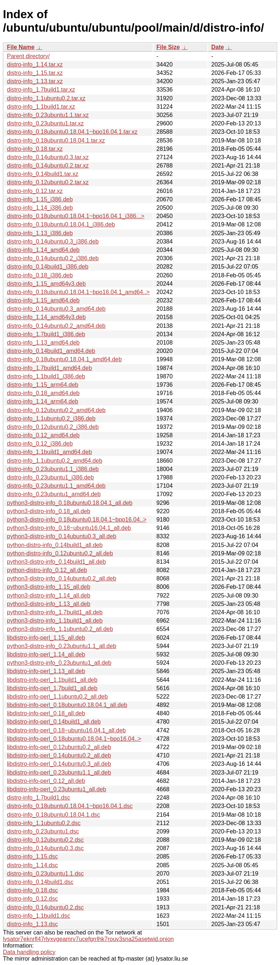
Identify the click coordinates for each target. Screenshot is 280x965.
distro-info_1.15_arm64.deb (42, 385)
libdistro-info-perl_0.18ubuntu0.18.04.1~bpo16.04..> (74, 739)
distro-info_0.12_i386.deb (40, 444)
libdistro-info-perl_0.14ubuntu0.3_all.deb (59, 764)
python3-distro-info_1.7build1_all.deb (54, 612)
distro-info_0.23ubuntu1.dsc (43, 831)
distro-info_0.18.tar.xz (35, 149)
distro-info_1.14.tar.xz (35, 64)
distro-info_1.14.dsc (32, 865)
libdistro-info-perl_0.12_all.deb (46, 781)
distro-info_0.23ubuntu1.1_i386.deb (53, 469)
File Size (168, 47)
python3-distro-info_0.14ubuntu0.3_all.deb (61, 536)
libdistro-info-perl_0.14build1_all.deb (54, 722)
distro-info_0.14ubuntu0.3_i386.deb (53, 241)
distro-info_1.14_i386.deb (40, 208)
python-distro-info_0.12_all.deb (47, 570)
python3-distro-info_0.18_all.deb (48, 511)
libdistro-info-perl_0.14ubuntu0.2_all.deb (59, 755)
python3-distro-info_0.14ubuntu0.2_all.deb (61, 578)
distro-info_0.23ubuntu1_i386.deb (50, 477)
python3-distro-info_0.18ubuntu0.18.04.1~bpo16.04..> (77, 519)
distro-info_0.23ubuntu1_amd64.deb (54, 494)
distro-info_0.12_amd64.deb (43, 435)
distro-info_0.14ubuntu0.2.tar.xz (48, 165)
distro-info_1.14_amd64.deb (43, 250)
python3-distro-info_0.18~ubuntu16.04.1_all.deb (69, 528)
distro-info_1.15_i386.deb (40, 199)
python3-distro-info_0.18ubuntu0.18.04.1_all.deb (69, 503)
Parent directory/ (28, 56)
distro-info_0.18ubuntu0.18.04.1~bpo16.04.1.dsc (70, 806)
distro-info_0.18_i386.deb (40, 275)
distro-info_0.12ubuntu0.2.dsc (45, 840)
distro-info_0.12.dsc (32, 899)
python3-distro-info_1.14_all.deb (48, 595)
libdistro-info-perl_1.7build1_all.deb (52, 688)
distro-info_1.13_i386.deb (40, 233)
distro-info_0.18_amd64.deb (43, 393)
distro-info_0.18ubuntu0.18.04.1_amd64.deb (64, 359)
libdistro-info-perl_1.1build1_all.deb (52, 680)
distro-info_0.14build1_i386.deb (47, 267)
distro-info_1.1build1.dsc (38, 916)
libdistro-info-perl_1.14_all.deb (46, 654)
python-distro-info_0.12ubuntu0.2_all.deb (60, 553)
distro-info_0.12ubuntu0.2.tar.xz (48, 182)
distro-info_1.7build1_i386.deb (46, 334)
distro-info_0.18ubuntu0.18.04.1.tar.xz (56, 140)
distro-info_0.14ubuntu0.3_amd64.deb (56, 309)
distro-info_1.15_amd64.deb (43, 300)
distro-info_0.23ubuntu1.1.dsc (45, 873)
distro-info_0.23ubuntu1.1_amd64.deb (56, 486)
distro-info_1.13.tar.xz (35, 81)
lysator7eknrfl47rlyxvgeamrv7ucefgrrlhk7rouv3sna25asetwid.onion (88, 939)
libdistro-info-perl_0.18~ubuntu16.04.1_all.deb (66, 730)
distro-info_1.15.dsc (32, 856)
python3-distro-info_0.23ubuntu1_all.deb (59, 663)
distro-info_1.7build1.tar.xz (41, 90)
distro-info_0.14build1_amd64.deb (51, 351)
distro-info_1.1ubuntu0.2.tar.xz (46, 98)
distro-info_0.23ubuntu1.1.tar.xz (48, 115)
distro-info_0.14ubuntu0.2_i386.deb (53, 258)
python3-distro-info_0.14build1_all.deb (56, 562)
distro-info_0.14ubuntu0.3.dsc (45, 848)
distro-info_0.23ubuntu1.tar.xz (45, 123)
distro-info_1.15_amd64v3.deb (46, 284)
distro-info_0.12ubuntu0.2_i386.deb (53, 427)
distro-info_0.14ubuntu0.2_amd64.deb (56, 326)
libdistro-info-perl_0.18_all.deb (46, 713)
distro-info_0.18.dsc (32, 890)
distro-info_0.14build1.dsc (40, 882)
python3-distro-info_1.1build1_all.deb (54, 621)
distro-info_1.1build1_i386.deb (46, 376)
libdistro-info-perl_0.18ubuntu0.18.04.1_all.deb (67, 705)
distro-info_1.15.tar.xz (35, 73)
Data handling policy (29, 952)
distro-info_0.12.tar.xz (35, 191)
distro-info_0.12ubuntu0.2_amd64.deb (56, 410)
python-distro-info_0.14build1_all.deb (54, 545)
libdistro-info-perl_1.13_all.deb (46, 671)
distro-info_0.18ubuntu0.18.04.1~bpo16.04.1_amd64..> (78, 292)
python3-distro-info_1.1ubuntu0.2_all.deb (60, 629)
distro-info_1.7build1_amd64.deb (49, 368)
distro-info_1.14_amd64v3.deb (46, 317)
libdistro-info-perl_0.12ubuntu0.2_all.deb (59, 747)
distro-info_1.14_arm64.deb (42, 401)
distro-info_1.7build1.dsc (38, 798)
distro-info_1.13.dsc (32, 924)
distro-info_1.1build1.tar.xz (41, 107)
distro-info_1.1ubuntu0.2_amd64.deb (54, 461)
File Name (21, 47)
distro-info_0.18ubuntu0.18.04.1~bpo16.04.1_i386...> (75, 216)
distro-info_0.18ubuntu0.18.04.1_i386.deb (61, 224)
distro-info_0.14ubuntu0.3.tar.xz (48, 157)
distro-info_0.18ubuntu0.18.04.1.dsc (53, 815)
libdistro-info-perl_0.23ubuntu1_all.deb (56, 789)
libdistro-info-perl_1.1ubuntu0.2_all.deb (57, 696)
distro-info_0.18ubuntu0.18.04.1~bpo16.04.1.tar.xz (72, 132)
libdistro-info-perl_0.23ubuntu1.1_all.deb (59, 772)
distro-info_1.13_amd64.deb (43, 342)
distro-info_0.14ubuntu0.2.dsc (45, 907)
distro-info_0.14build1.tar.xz (42, 174)
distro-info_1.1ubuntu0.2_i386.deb (51, 418)
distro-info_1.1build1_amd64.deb (49, 452)
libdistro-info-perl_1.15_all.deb (46, 638)
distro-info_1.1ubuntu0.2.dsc (44, 823)
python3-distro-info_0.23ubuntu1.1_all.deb (61, 646)
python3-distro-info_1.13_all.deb (48, 604)
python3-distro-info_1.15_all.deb (48, 587)
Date (217, 47)
